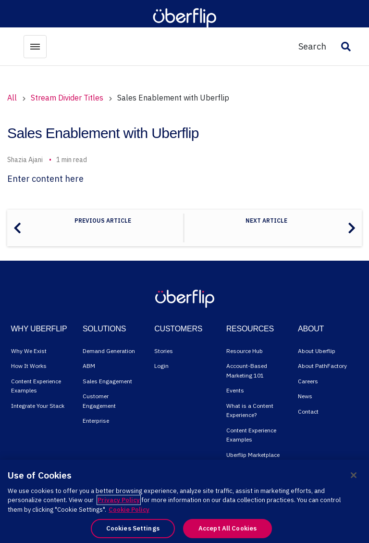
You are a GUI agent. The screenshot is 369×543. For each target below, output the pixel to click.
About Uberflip (316, 350)
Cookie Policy (129, 509)
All (12, 97)
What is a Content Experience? (249, 410)
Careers (308, 381)
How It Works (29, 365)
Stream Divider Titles (67, 97)
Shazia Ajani (25, 159)
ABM (89, 365)
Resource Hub (244, 350)
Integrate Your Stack (37, 405)
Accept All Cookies (227, 528)
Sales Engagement (107, 381)
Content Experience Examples (36, 386)
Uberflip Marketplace (253, 454)
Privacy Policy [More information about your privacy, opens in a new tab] (119, 500)
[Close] (353, 475)
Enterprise (96, 420)
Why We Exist (29, 350)
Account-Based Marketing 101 (246, 370)
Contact (308, 411)
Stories (163, 350)
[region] (184, 501)
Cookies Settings (133, 528)
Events (235, 390)
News (305, 396)
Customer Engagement (99, 400)
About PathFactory (322, 365)
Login (161, 365)
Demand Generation (109, 350)
